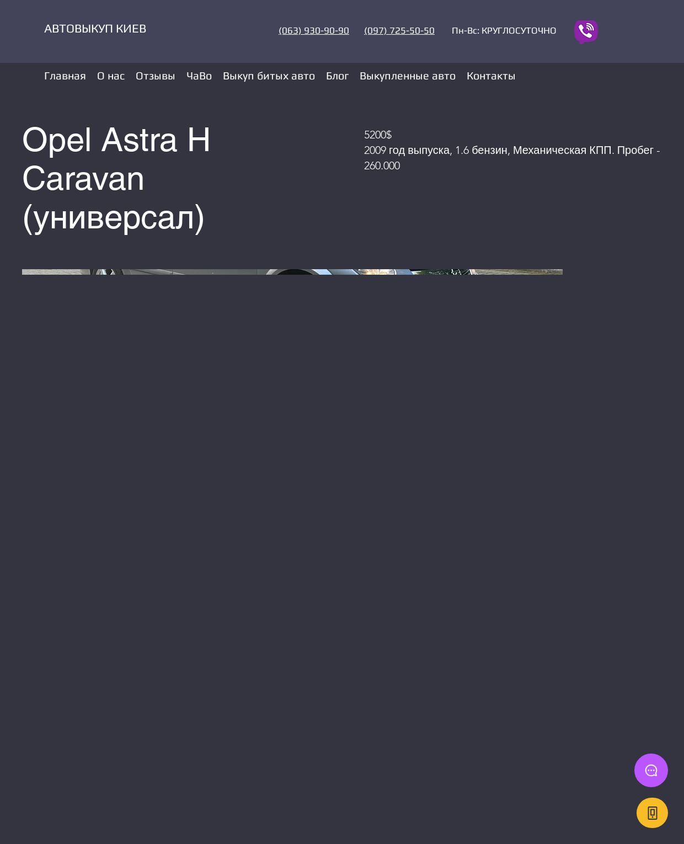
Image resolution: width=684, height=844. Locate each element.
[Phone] (652, 813)
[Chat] (651, 770)
